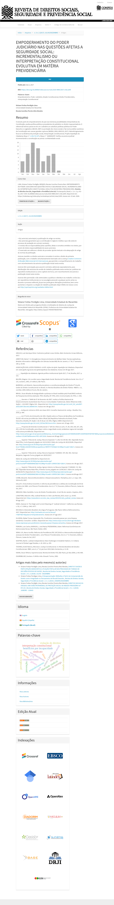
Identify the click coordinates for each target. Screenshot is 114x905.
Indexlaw (21, 25)
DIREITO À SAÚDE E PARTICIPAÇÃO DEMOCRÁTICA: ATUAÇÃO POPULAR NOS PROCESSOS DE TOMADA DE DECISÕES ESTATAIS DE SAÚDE (51, 568)
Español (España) (28, 620)
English (24, 615)
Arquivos (38, 25)
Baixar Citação (44, 201)
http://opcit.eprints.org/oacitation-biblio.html (36, 287)
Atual (30, 25)
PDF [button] (50, 79)
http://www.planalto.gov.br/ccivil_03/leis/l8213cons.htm (36, 423)
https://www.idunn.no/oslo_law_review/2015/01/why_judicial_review (51, 498)
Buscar (80, 25)
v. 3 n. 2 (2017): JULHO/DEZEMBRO (46, 33)
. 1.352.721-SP (34, 136)
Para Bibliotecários (26, 701)
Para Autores (24, 696)
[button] (22, 336)
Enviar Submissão (25, 596)
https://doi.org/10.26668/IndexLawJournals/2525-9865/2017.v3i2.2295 (46, 90)
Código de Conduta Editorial (64, 25)
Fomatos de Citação (27, 201)
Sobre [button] (48, 25)
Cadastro (100, 2)
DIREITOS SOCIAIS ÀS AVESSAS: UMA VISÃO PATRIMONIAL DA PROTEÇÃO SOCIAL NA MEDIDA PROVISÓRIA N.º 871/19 (52, 585)
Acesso (109, 2)
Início (20, 33)
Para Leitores (24, 692)
